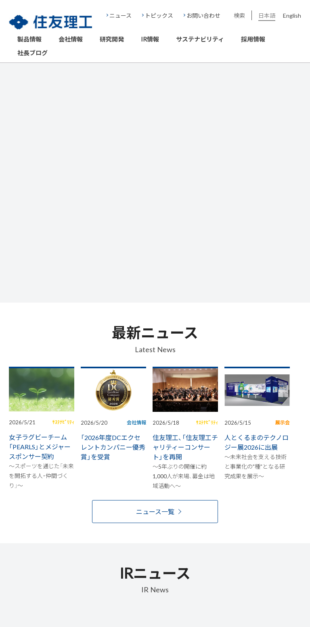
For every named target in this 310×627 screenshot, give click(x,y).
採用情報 (253, 39)
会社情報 (71, 39)
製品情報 (29, 39)
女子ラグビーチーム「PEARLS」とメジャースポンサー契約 (40, 446)
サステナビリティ (200, 39)
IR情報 (150, 39)
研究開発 (112, 39)
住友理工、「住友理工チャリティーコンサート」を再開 (185, 446)
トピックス (159, 15)
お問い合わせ (203, 15)
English (292, 15)
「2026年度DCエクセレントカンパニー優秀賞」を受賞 (113, 446)
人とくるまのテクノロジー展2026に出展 (256, 442)
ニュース (120, 15)
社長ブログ (32, 53)
